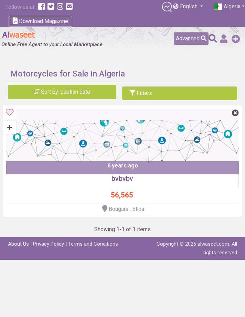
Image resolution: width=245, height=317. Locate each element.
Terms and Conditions (93, 244)
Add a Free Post (236, 38)
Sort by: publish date (62, 92)
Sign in (223, 38)
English (186, 6)
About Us (18, 244)
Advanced (191, 38)
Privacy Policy (48, 244)
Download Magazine (40, 20)
